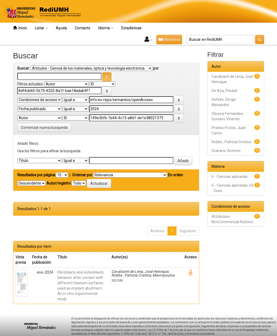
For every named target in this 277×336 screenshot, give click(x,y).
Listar (41, 28)
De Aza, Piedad (224, 91)
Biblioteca (169, 39)
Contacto (82, 28)
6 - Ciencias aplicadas (230, 176)
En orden (175, 175)
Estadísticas (131, 28)
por (156, 68)
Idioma (105, 28)
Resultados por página (36, 175)
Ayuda (61, 28)
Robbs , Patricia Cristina (231, 142)
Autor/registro (58, 183)
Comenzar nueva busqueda (44, 127)
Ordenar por (82, 175)
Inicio (20, 28)
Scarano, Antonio (226, 151)
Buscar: (23, 68)
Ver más (117, 280)
